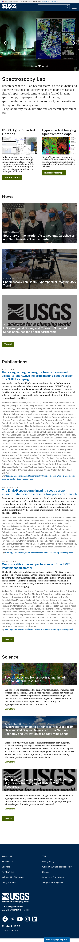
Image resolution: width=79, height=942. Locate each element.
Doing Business (9, 882)
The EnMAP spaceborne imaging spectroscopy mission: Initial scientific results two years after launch (39, 492)
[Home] (9, 9)
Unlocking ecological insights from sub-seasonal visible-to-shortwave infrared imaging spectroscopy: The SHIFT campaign (37, 375)
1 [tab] (32, 66)
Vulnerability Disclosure (13, 877)
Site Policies (7, 862)
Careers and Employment (52, 877)
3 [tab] (39, 66)
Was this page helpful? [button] (56, 939)
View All (8, 344)
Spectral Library (12, 177)
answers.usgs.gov (10, 930)
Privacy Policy (47, 862)
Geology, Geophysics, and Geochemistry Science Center (30, 476)
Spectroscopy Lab (25, 479)
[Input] (54, 6)
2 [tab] (36, 66)
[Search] (67, 6)
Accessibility (8, 856)
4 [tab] (43, 66)
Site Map (6, 867)
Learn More (10, 709)
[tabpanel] (39, 41)
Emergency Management (52, 882)
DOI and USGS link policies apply (56, 867)
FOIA (43, 856)
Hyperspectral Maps (53, 173)
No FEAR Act (8, 872)
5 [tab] (47, 66)
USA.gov (45, 872)
